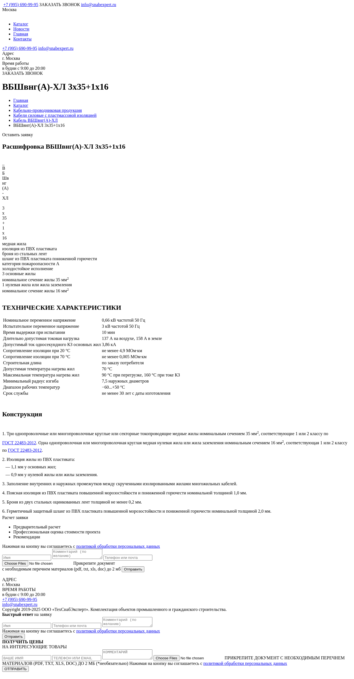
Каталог (20, 24)
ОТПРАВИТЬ (15, 674)
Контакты (22, 39)
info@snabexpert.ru (98, 4)
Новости (21, 29)
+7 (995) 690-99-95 (20, 4)
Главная (20, 34)
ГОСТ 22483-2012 (19, 442)
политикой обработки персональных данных (118, 546)
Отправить (133, 571)
